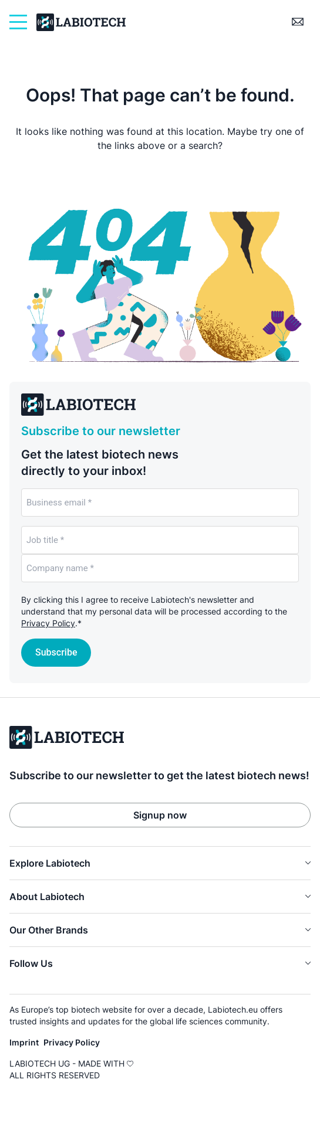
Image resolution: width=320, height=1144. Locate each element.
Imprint (24, 1042)
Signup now (160, 815)
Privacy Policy (48, 623)
